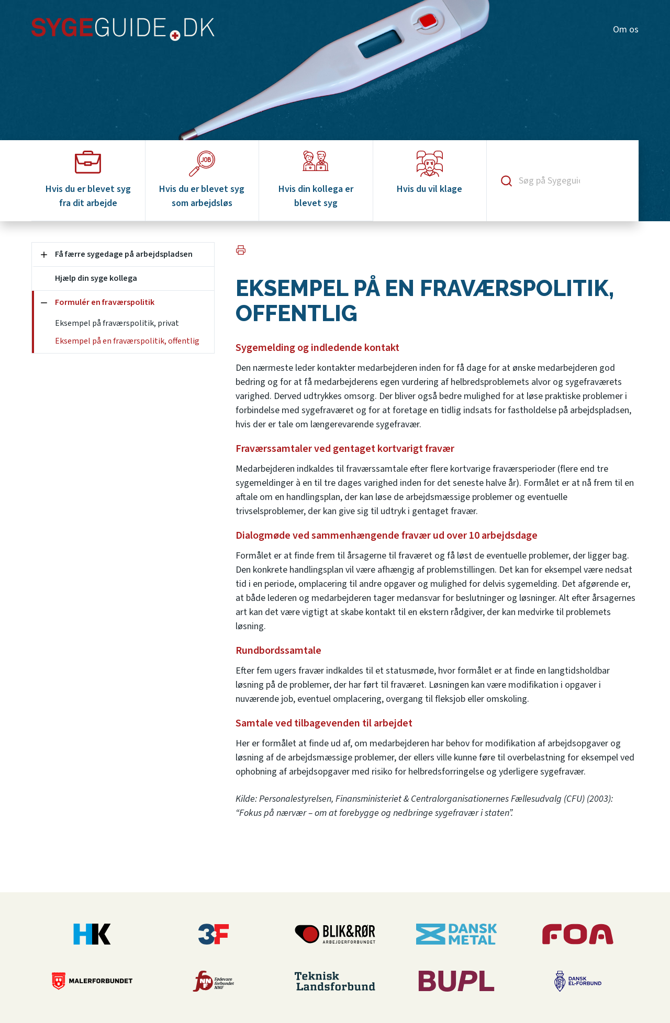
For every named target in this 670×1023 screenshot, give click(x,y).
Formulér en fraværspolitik (104, 302)
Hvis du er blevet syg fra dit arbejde (88, 180)
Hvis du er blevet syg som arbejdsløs (201, 180)
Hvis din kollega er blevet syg (315, 180)
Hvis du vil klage (429, 173)
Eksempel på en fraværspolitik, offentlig (127, 341)
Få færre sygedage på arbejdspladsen (124, 254)
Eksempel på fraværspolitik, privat (117, 323)
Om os (626, 29)
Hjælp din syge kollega (96, 278)
